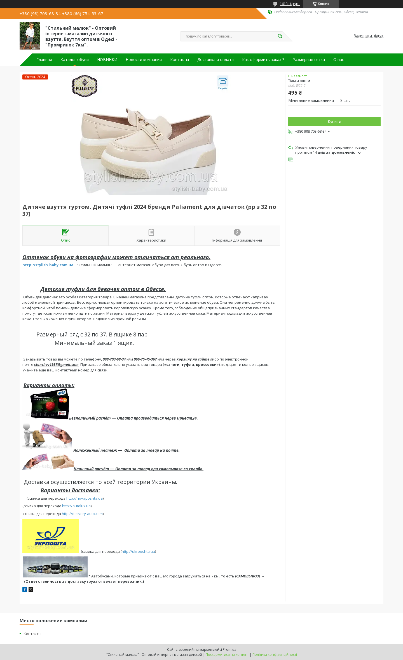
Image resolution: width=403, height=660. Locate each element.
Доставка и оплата (215, 60)
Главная (44, 60)
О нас (338, 60)
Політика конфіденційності (274, 654)
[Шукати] (279, 36)
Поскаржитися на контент (227, 654)
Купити (334, 121)
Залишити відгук (368, 36)
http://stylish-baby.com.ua (47, 264)
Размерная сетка (308, 60)
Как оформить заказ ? (263, 60)
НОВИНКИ (107, 60)
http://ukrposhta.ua (138, 551)
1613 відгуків (290, 3)
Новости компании (144, 60)
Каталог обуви (74, 60)
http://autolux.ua (76, 505)
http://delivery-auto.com (82, 513)
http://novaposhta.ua (84, 498)
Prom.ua (229, 649)
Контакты (179, 60)
